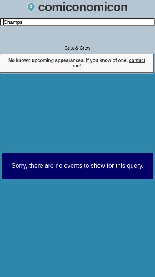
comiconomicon (77, 7)
